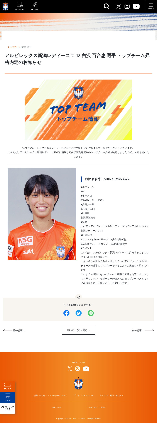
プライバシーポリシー (83, 403)
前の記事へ (19, 332)
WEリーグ (58, 418)
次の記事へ (138, 332)
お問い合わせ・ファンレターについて (53, 403)
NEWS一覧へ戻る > (78, 332)
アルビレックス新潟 (94, 418)
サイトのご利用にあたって (108, 403)
